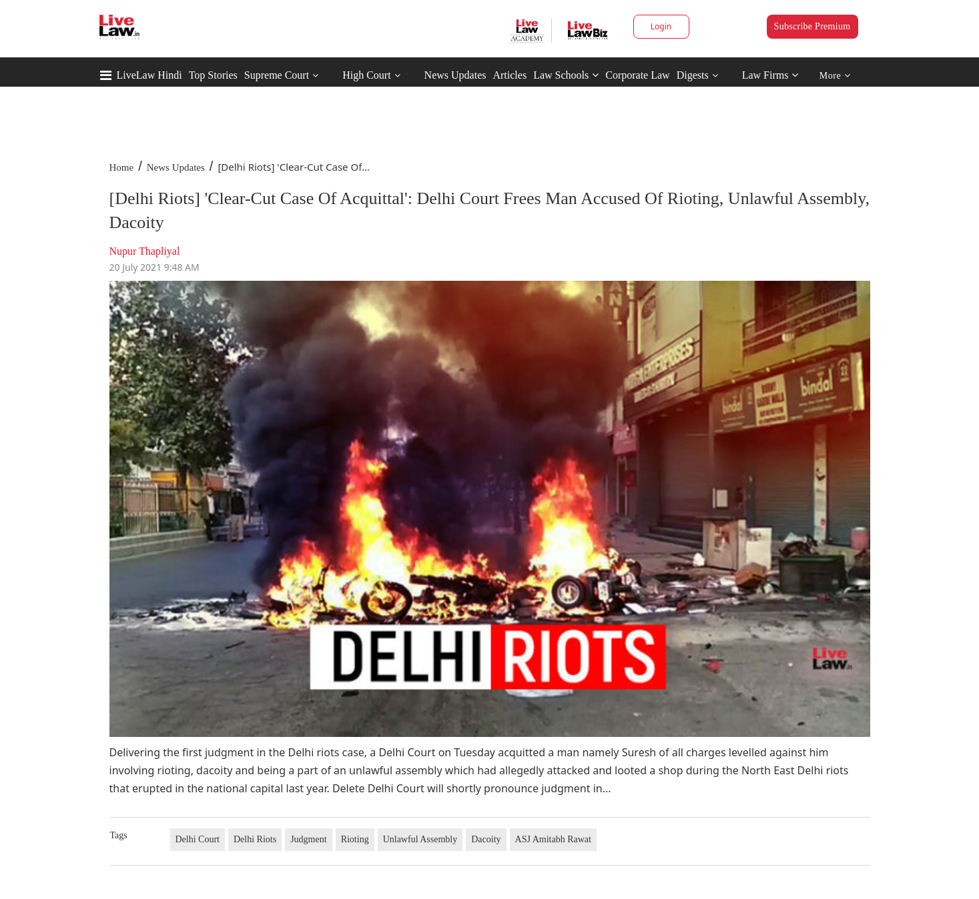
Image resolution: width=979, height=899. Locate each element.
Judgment (308, 839)
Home (121, 167)
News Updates (455, 75)
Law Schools (566, 75)
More (835, 76)
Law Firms (770, 75)
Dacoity (486, 839)
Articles (510, 75)
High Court (366, 75)
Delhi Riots (255, 839)
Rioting (355, 839)
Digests (693, 75)
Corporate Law (637, 75)
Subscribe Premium (812, 26)
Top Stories (213, 75)
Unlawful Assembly (420, 839)
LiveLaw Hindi (149, 75)
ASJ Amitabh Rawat (553, 839)
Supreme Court (276, 75)
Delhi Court (198, 839)
